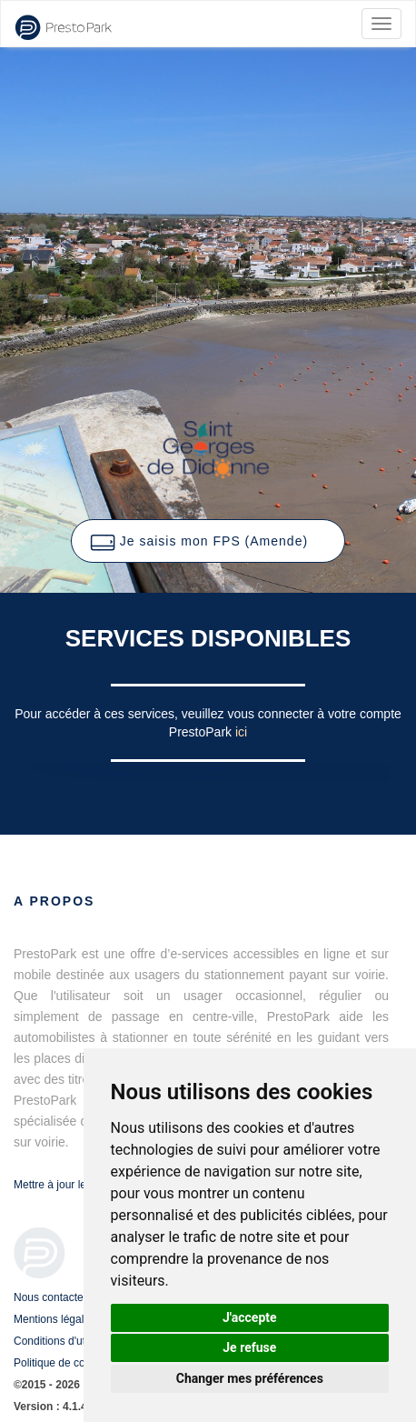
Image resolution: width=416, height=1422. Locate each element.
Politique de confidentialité (77, 1363)
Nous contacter (50, 1297)
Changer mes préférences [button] (249, 1378)
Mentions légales (54, 1319)
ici (241, 732)
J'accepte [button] (250, 1317)
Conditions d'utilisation (68, 1341)
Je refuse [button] (249, 1347)
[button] (208, 541)
